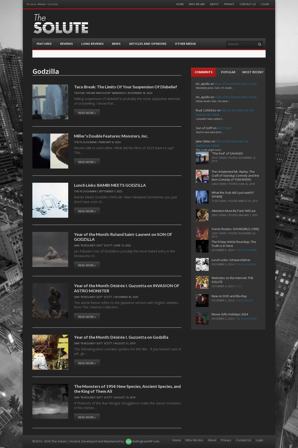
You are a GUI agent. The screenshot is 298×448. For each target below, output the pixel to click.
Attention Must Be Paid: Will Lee (234, 211)
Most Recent (253, 72)
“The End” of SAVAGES (227, 153)
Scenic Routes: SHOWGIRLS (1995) (235, 229)
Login (265, 4)
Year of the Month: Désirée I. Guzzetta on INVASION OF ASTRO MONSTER (126, 288)
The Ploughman (85, 142)
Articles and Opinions (147, 43)
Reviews (66, 43)
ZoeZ (239, 286)
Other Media (185, 43)
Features (44, 43)
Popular (228, 72)
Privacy (229, 4)
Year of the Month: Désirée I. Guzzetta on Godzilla (121, 337)
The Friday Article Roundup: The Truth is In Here (234, 244)
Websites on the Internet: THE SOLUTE (232, 280)
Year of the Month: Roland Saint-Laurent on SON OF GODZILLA (123, 237)
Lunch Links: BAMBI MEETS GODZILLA (110, 185)
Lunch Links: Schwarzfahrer (231, 260)
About (214, 4)
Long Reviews (92, 43)
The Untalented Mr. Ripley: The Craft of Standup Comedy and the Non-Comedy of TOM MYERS (235, 175)
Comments (204, 72)
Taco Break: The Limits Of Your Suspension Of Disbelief (125, 86)
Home (41, 4)
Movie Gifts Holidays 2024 (230, 314)
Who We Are (197, 4)
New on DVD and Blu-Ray (229, 296)
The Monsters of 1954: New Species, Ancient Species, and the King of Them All (127, 389)
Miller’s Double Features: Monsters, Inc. (111, 135)
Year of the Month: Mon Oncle (236, 84)
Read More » (87, 113)
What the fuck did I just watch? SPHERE (233, 194)
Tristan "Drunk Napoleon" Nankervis (99, 93)
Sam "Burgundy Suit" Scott (93, 245)
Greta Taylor (244, 300)
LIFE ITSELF (224, 128)
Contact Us (248, 4)
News (116, 43)
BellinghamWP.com (145, 441)
